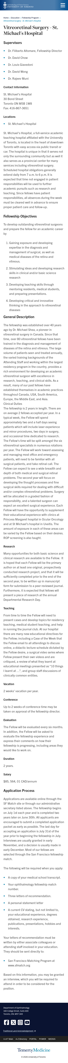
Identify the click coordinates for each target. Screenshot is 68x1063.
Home (6, 17)
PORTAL (33, 1039)
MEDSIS (51, 1039)
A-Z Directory (21, 1039)
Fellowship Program (30, 17)
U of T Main (8, 1039)
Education (15, 17)
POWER (42, 1039)
